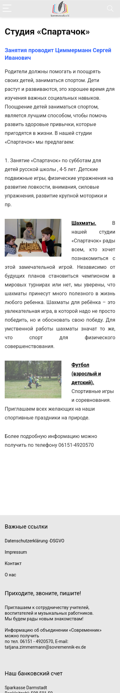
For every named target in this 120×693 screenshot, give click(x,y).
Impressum (16, 552)
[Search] (110, 8)
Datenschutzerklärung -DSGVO (34, 540)
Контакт (13, 563)
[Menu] (7, 8)
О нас (10, 574)
